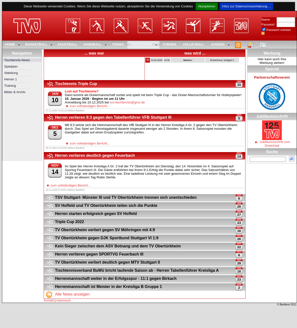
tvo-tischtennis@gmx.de (127, 102)
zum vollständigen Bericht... (87, 106)
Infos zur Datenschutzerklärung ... (246, 6)
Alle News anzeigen (67, 294)
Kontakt (49, 300)
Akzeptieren (206, 6)
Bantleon (285, 304)
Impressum (63, 300)
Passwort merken (278, 30)
